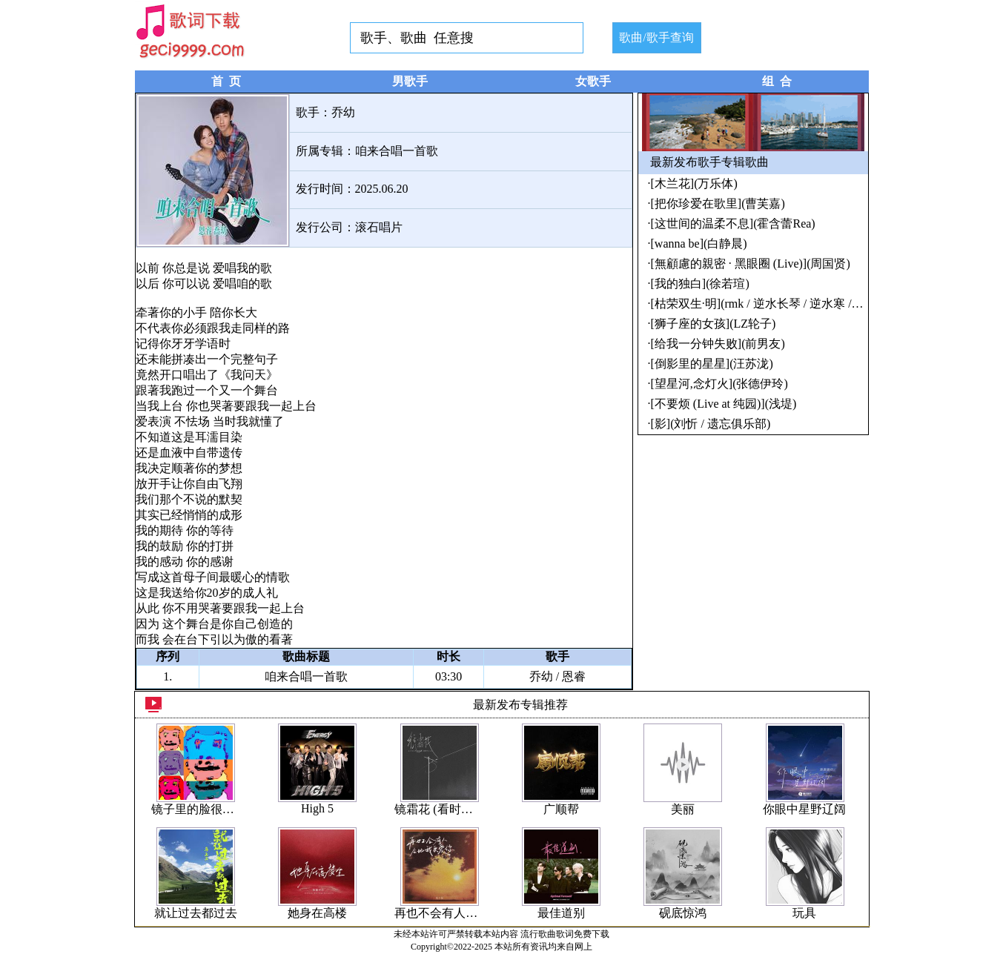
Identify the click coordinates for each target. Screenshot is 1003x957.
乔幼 (343, 112)
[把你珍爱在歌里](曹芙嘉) (718, 203)
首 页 (226, 81)
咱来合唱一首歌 (396, 151)
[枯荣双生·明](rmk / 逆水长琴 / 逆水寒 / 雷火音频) (778, 303)
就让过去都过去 (195, 913)
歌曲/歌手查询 (656, 37)
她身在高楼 (317, 913)
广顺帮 (561, 809)
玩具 (804, 913)
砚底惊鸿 (682, 913)
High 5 (317, 808)
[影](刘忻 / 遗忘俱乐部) (711, 423)
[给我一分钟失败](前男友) (718, 343)
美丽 (683, 809)
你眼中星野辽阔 (804, 809)
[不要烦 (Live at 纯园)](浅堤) (724, 403)
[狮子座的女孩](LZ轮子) (713, 323)
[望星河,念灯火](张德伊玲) (719, 383)
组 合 (777, 81)
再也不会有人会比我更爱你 (465, 913)
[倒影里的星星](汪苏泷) (712, 363)
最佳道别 (561, 913)
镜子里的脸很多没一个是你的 (228, 809)
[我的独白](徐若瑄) (700, 283)
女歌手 (593, 81)
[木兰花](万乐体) (694, 183)
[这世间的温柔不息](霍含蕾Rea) (733, 223)
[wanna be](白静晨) (699, 243)
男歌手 (410, 81)
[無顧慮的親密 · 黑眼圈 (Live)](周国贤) (750, 263)
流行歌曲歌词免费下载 (564, 934)
